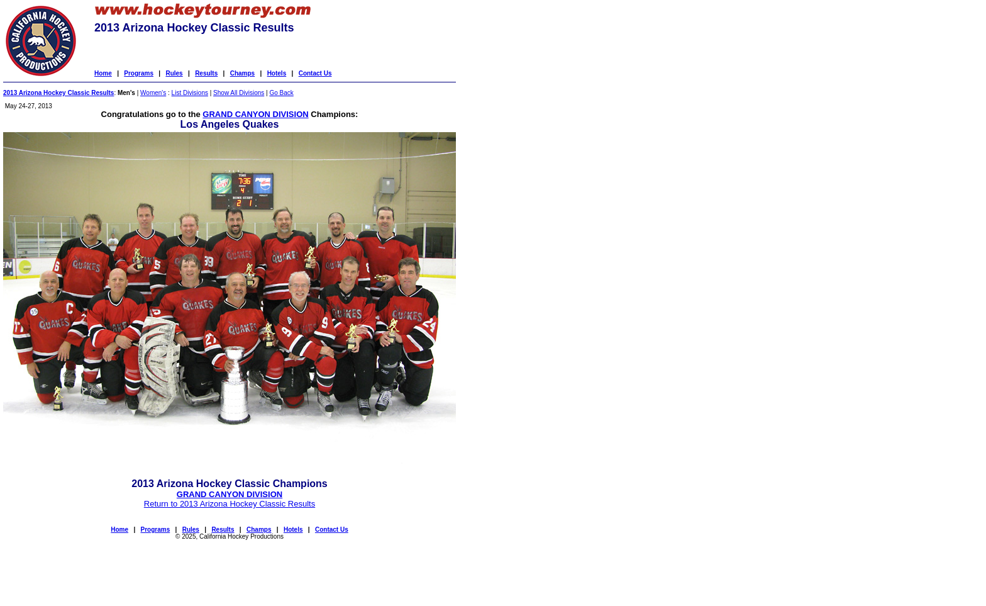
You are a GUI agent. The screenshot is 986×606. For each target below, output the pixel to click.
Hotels (277, 73)
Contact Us (315, 73)
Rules (173, 73)
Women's (153, 92)
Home (103, 73)
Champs (242, 73)
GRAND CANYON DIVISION (255, 114)
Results (206, 73)
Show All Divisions (238, 92)
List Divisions (190, 92)
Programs (138, 73)
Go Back (281, 92)
